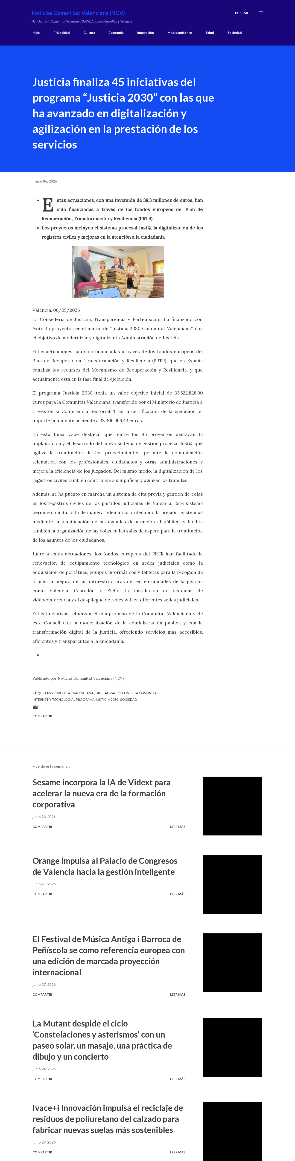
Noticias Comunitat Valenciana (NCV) (78, 12)
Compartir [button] (42, 716)
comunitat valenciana (73, 693)
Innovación (145, 32)
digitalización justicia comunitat (128, 693)
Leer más (177, 827)
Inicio (36, 32)
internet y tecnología (53, 699)
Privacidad (61, 32)
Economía (116, 32)
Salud (209, 32)
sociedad (128, 699)
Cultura (89, 32)
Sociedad (235, 32)
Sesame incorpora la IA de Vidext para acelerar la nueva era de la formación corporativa (101, 793)
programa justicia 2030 (97, 699)
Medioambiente (179, 32)
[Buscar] (241, 13)
